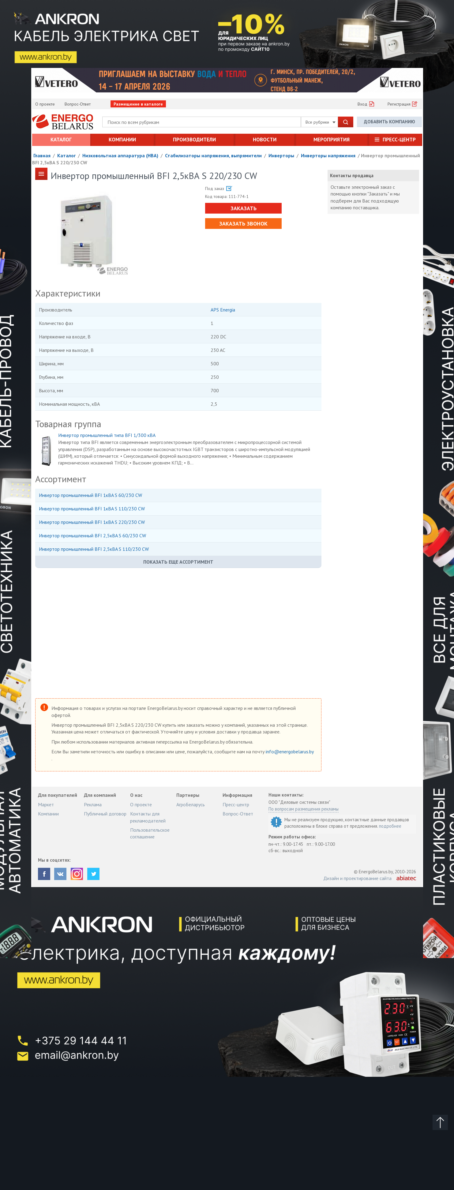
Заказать (244, 208)
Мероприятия (331, 139)
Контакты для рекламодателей (148, 817)
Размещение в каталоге (138, 104)
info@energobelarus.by (289, 751)
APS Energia (223, 310)
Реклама (93, 804)
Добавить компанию (389, 122)
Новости (264, 139)
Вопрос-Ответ (78, 104)
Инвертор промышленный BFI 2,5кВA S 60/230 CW (92, 535)
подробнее (390, 826)
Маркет (46, 804)
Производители (194, 139)
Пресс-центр (399, 139)
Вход (362, 104)
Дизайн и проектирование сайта (357, 878)
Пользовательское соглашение (150, 833)
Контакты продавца (351, 175)
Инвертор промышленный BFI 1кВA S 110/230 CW (92, 508)
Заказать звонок (243, 223)
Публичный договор (105, 814)
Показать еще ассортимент (178, 562)
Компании (122, 139)
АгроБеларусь (190, 804)
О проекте (45, 104)
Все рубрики (321, 122)
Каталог (61, 139)
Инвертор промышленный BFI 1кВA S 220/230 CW (92, 522)
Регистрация (399, 104)
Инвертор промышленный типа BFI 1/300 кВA (107, 435)
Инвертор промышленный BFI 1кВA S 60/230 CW (90, 495)
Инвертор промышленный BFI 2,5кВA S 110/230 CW (94, 549)
